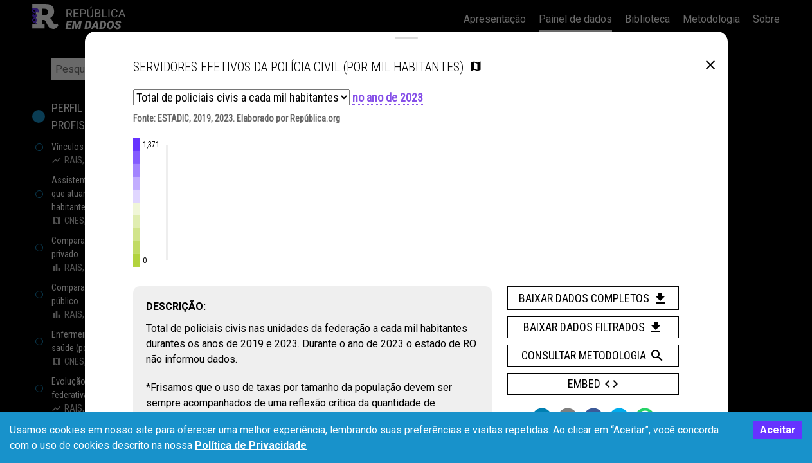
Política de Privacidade (251, 445)
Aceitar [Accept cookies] (778, 430)
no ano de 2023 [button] (387, 109)
